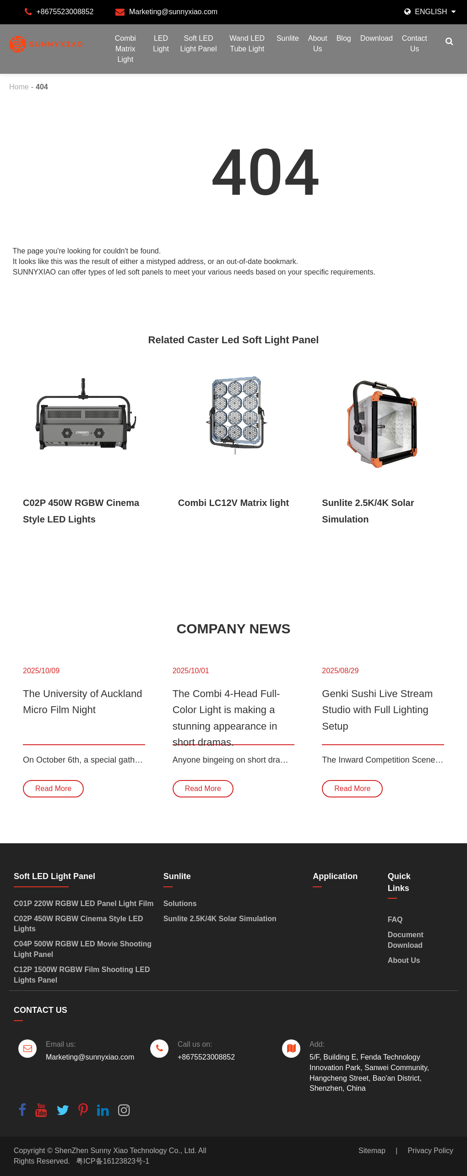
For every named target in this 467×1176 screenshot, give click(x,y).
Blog (344, 38)
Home (19, 87)
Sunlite (288, 38)
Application (335, 876)
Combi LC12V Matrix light (233, 503)
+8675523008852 (64, 12)
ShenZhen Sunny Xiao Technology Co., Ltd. (125, 1150)
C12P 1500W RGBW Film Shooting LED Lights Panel (82, 975)
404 (42, 87)
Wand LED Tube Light (247, 43)
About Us (317, 43)
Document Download (406, 940)
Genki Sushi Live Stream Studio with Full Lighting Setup (377, 709)
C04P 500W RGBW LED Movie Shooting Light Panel (83, 949)
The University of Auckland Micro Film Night (82, 701)
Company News (234, 628)
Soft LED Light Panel (198, 43)
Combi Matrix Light (125, 48)
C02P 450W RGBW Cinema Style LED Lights (81, 511)
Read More (53, 788)
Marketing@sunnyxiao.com (173, 12)
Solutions (181, 903)
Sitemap (372, 1150)
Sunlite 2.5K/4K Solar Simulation (368, 511)
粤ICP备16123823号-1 (112, 1161)
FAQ (395, 919)
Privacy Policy (430, 1150)
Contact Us (414, 43)
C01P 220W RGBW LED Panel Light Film (84, 903)
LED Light (161, 43)
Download (376, 38)
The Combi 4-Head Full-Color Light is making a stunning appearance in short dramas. (226, 716)
